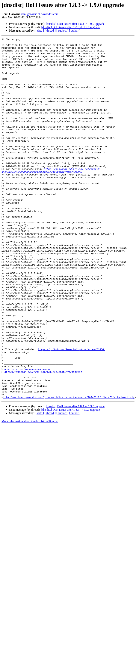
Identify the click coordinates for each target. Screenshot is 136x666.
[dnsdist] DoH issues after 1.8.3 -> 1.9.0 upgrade (75, 23)
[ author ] (74, 30)
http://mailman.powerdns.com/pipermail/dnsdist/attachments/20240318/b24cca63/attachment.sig (69, 469)
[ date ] (39, 30)
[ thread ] (50, 30)
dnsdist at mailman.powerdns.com (27, 435)
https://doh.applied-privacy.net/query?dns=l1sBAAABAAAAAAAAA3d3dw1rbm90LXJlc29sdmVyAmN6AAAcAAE (50, 197)
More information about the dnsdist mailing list (29, 493)
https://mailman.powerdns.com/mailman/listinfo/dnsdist (43, 439)
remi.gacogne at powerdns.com (39, 14)
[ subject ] (62, 30)
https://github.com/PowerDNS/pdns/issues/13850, (71, 412)
